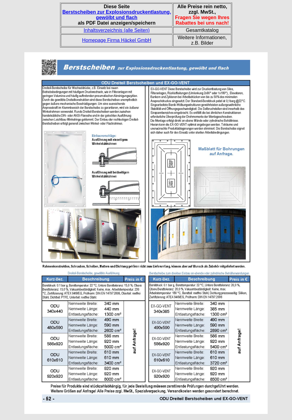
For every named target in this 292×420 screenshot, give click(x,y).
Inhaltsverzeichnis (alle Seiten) (117, 30)
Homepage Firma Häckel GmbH (116, 40)
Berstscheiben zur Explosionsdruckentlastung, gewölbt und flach (116, 14)
